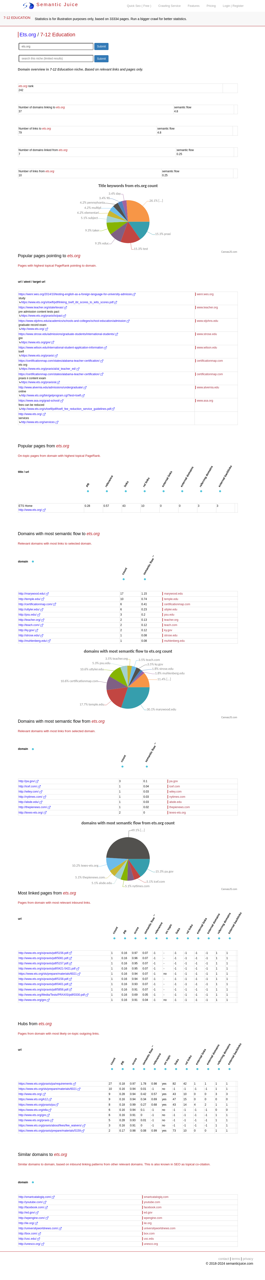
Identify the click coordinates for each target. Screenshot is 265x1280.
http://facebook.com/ (33, 1207)
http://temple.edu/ (31, 599)
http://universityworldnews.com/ (40, 1228)
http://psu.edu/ (29, 614)
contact (223, 1259)
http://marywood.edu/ (34, 593)
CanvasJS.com (229, 252)
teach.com (170, 625)
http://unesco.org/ (31, 1244)
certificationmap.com (210, 360)
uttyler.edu (170, 609)
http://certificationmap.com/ (37, 604)
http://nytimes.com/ (32, 796)
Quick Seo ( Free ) (139, 6)
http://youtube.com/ (32, 1202)
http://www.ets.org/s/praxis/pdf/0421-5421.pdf (49, 968)
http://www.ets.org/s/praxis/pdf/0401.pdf (45, 984)
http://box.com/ (30, 1233)
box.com (149, 1233)
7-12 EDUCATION (17, 18)
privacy (248, 1259)
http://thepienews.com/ (35, 807)
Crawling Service (169, 6)
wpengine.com (153, 1218)
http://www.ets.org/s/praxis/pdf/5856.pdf (45, 989)
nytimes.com (177, 796)
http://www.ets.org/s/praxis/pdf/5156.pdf (45, 953)
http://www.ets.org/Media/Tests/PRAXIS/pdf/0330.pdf (53, 994)
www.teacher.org (207, 307)
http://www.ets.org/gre (34, 1000)
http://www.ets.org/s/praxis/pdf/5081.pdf (45, 958)
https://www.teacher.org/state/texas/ (43, 307)
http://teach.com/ (31, 625)
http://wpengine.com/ (33, 1218)
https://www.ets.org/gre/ (37, 342)
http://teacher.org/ (31, 619)
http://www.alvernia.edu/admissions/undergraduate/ (53, 387)
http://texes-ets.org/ (33, 812)
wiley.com (175, 791)
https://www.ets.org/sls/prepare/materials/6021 (49, 973)
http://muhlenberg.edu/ (35, 640)
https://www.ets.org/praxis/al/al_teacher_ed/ (50, 368)
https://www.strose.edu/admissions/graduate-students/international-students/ (68, 334)
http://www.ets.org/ (34, 329)
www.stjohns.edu (207, 321)
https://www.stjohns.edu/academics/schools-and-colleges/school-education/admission (74, 321)
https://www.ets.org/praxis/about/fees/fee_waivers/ (52, 1125)
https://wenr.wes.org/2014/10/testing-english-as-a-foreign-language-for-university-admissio (77, 294)
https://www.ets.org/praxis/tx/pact (43, 315)
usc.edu (149, 1238)
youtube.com (152, 1202)
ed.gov (148, 1212)
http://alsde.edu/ (31, 802)
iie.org (148, 1223)
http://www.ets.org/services (39, 422)
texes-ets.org (177, 812)
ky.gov (168, 630)
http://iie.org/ (28, 1223)
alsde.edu (175, 802)
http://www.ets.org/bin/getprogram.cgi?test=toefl (53, 395)
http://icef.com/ (30, 786)
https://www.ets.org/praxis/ (39, 355)
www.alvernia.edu (208, 387)
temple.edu (171, 599)
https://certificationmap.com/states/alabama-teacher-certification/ (61, 360)
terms (236, 1259)
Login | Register (233, 6)
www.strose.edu (207, 334)
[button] (88, 491)
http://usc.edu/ (29, 1238)
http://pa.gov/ (29, 781)
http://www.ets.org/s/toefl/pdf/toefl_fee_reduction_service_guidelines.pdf (68, 409)
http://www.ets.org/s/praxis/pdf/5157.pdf (45, 963)
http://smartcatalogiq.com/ (37, 1197)
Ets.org (28, 35)
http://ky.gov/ (28, 630)
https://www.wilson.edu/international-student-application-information (63, 347)
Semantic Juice (50, 4)
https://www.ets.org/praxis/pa (39, 1104)
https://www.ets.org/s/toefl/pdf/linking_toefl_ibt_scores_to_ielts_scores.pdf (69, 302)
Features (194, 6)
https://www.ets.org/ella (35, 1110)
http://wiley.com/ (30, 791)
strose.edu (170, 635)
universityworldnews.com (159, 1228)
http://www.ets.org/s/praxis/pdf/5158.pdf (45, 979)
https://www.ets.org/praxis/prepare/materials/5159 (52, 1130)
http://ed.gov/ (29, 1212)
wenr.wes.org (205, 294)
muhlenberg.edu (174, 640)
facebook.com (153, 1207)
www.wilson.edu (207, 347)
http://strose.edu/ (31, 635)
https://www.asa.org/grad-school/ (41, 400)
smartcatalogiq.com (156, 1197)
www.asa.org (205, 400)
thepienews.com (179, 807)
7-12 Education (57, 35)
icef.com (174, 786)
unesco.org (151, 1244)
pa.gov (173, 781)
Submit (101, 46)
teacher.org (171, 619)
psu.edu (169, 614)
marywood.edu (173, 593)
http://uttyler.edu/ (31, 609)
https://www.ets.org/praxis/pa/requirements (47, 1083)
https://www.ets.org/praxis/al (40, 382)
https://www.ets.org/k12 (35, 1099)
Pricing (211, 6)
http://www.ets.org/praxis (36, 1120)
